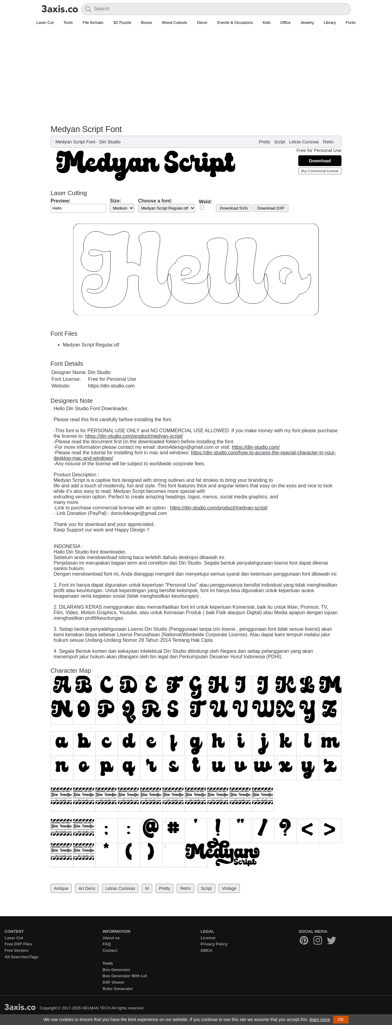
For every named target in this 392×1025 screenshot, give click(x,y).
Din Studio (109, 141)
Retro (328, 141)
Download (320, 160)
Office (285, 22)
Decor (202, 22)
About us (111, 938)
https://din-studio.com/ (256, 447)
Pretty (264, 141)
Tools (68, 22)
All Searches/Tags (22, 957)
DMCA (207, 950)
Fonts (351, 22)
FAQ (107, 944)
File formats (92, 22)
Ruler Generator (118, 988)
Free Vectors (16, 950)
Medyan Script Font (75, 141)
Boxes (146, 22)
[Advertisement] (196, 78)
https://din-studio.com (111, 385)
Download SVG (234, 208)
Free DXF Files (18, 944)
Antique (61, 888)
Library (330, 22)
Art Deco (86, 888)
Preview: (61, 200)
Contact (110, 950)
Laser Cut (45, 22)
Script (279, 141)
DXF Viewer (113, 982)
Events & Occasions (235, 22)
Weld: (205, 201)
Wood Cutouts (174, 22)
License (208, 938)
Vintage (229, 888)
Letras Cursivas (304, 141)
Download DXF (271, 208)
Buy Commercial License (320, 171)
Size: (115, 200)
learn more (320, 1019)
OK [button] (341, 1019)
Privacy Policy (214, 944)
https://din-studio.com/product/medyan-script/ (134, 436)
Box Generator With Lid (125, 976)
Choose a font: (155, 200)
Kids (266, 22)
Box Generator (116, 969)
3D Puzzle (122, 22)
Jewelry (307, 22)
